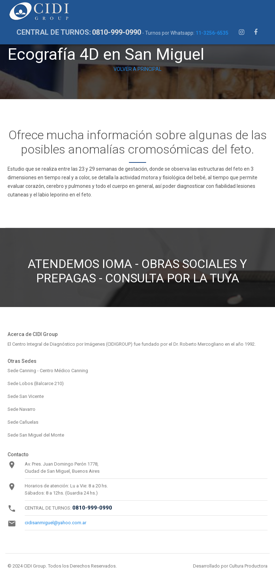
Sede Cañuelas (23, 422)
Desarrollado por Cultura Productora (230, 566)
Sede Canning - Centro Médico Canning (48, 370)
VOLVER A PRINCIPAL (137, 69)
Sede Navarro (21, 409)
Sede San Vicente (26, 396)
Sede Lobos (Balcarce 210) (36, 383)
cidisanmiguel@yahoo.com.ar (55, 522)
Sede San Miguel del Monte (36, 435)
